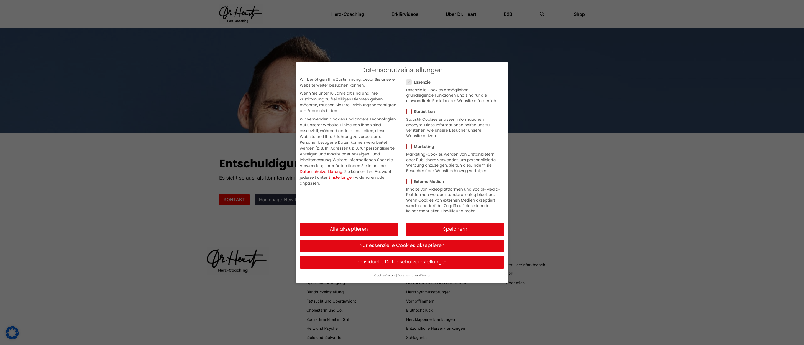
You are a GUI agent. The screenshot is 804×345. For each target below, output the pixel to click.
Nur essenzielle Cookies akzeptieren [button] (402, 243)
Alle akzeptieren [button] (349, 227)
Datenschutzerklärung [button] (413, 273)
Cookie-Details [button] (385, 273)
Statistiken (422, 109)
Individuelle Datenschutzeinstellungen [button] (402, 259)
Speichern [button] (455, 227)
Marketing (422, 144)
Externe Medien (426, 179)
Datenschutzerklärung (321, 169)
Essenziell (421, 80)
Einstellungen (341, 175)
